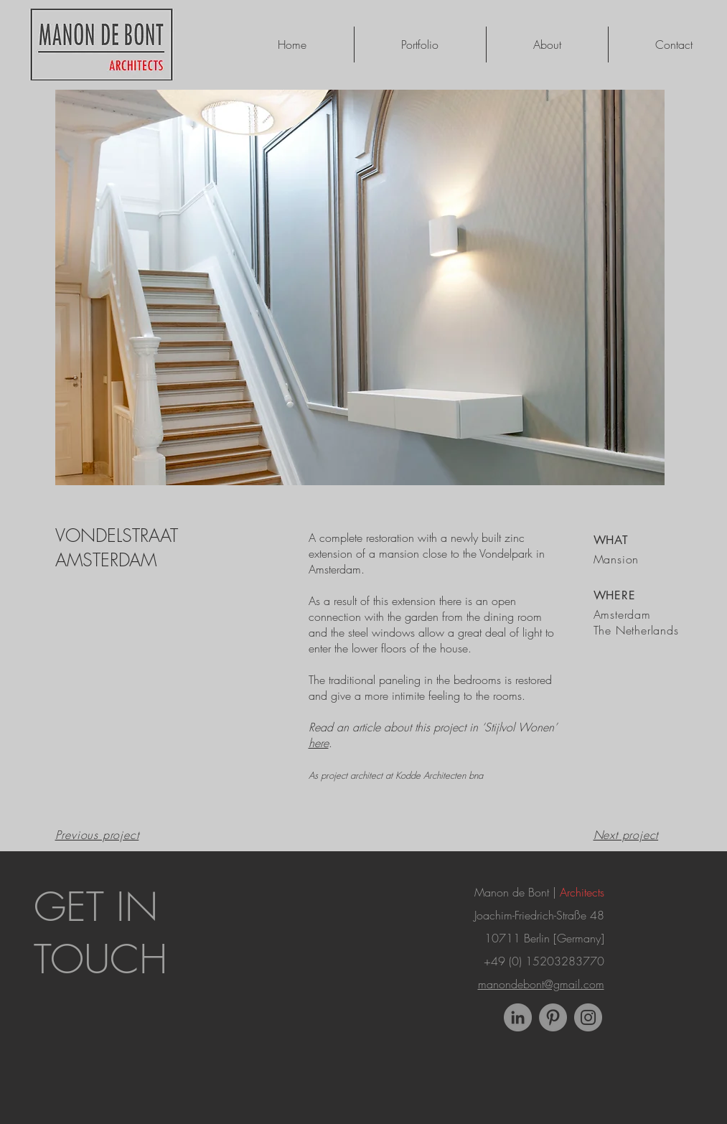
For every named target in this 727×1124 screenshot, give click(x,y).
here (319, 743)
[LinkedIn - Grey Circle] (518, 1017)
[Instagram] (588, 1017)
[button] (360, 287)
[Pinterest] (553, 1017)
